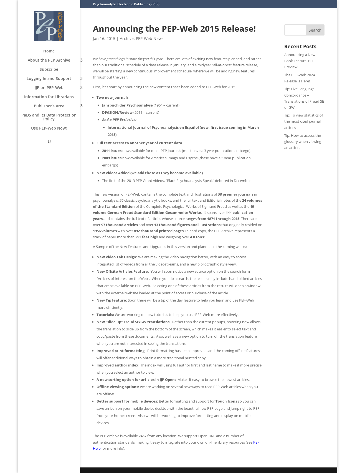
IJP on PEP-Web (49, 88)
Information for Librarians (49, 97)
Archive (127, 38)
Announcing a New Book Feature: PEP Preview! (299, 60)
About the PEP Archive (49, 60)
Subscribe (49, 69)
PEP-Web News (150, 38)
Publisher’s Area (49, 106)
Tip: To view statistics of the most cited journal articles (303, 121)
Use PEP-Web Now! (49, 128)
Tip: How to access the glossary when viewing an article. (302, 141)
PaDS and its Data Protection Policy (49, 117)
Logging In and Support (49, 79)
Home (49, 51)
